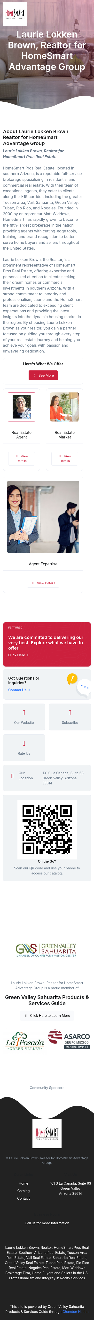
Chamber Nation (76, 1312)
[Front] (16, 14)
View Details (21, 458)
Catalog (23, 1191)
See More (43, 375)
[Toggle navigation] (86, 14)
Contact (23, 1198)
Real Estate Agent (21, 434)
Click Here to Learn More (47, 1015)
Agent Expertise (43, 564)
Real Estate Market (65, 434)
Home (23, 1183)
